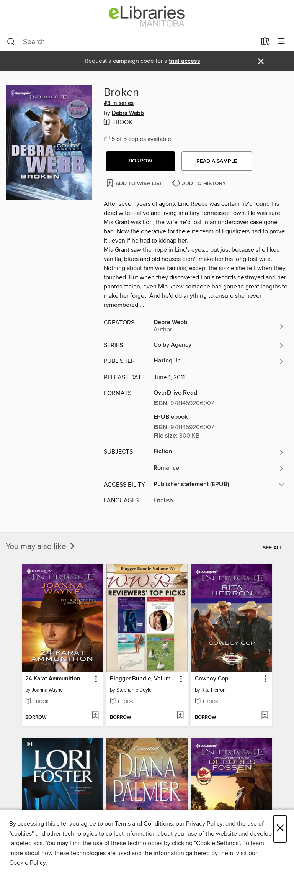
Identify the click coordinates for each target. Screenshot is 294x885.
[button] (140, 161)
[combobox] (131, 42)
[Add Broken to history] (200, 183)
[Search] (11, 42)
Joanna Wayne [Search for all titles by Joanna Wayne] (47, 690)
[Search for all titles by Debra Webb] (219, 326)
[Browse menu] (281, 41)
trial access (184, 61)
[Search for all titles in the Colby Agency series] (219, 345)
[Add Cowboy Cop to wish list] (265, 716)
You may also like (41, 547)
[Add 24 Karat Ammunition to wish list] (95, 716)
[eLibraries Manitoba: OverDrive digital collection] (147, 16)
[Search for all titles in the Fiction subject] (219, 452)
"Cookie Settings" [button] (217, 843)
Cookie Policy (27, 863)
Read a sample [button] (216, 161)
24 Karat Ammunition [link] (52, 678)
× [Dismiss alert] (261, 61)
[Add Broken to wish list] (135, 183)
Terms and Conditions (144, 824)
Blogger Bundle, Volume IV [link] (143, 678)
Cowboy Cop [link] (212, 678)
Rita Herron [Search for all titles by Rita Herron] (213, 690)
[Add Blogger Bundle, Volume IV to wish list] (180, 716)
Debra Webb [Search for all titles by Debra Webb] (128, 113)
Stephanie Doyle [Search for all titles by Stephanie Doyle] (134, 690)
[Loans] (265, 43)
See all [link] (272, 547)
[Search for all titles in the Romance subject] (219, 468)
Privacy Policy (204, 824)
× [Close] (280, 829)
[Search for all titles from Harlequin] (219, 361)
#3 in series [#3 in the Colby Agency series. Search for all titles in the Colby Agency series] (119, 103)
